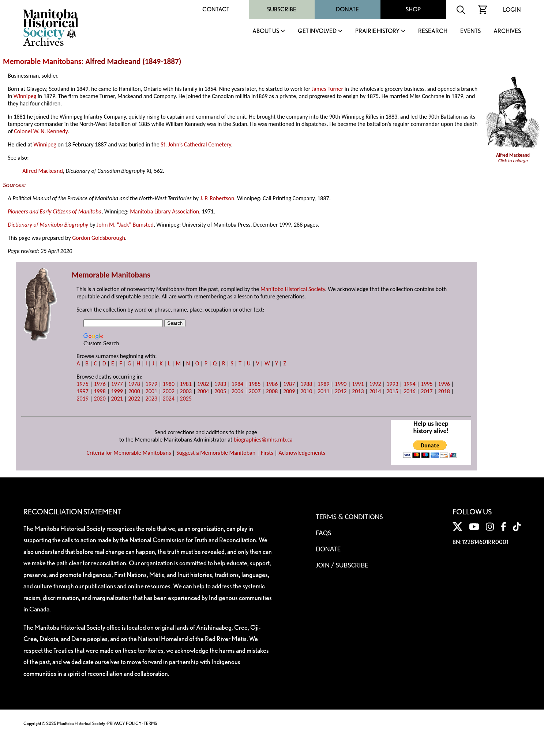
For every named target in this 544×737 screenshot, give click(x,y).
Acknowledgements (301, 452)
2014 (375, 391)
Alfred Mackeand (42, 170)
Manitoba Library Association (164, 211)
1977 (117, 383)
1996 (444, 383)
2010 (306, 391)
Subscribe (281, 9)
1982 (203, 383)
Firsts (267, 452)
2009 (289, 391)
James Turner (327, 88)
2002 (169, 391)
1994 (409, 383)
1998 (99, 391)
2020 (99, 398)
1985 (254, 383)
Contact (215, 9)
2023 (151, 398)
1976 (99, 383)
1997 (82, 391)
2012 (340, 391)
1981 (186, 383)
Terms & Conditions (349, 516)
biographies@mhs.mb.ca (263, 439)
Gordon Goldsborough (98, 237)
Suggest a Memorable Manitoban (215, 452)
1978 (134, 383)
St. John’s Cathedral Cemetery (196, 144)
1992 (375, 383)
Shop (413, 9)
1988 (306, 383)
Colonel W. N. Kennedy (40, 131)
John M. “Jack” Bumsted (125, 224)
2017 (426, 391)
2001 (151, 391)
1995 (426, 383)
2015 (392, 391)
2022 (134, 398)
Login (512, 9)
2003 (186, 391)
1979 (151, 383)
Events (470, 31)
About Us (265, 31)
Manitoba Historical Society (292, 289)
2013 (358, 391)
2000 (134, 391)
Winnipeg (25, 96)
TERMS (150, 723)
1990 (340, 383)
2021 (117, 398)
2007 (254, 391)
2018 (444, 391)
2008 (272, 391)
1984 (237, 383)
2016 (409, 391)
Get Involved (317, 31)
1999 (117, 391)
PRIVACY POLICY (124, 723)
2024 (169, 398)
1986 (272, 383)
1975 (82, 383)
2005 (220, 391)
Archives (507, 31)
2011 (323, 391)
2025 (186, 398)
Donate (347, 9)
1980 (169, 383)
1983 (220, 383)
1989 (323, 383)
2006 (237, 391)
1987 (289, 383)
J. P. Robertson (217, 198)
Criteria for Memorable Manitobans (129, 452)
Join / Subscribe (342, 565)
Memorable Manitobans (42, 61)
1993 (392, 383)
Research (432, 31)
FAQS (323, 532)
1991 (358, 383)
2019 (82, 398)
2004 (203, 391)
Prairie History (377, 31)
